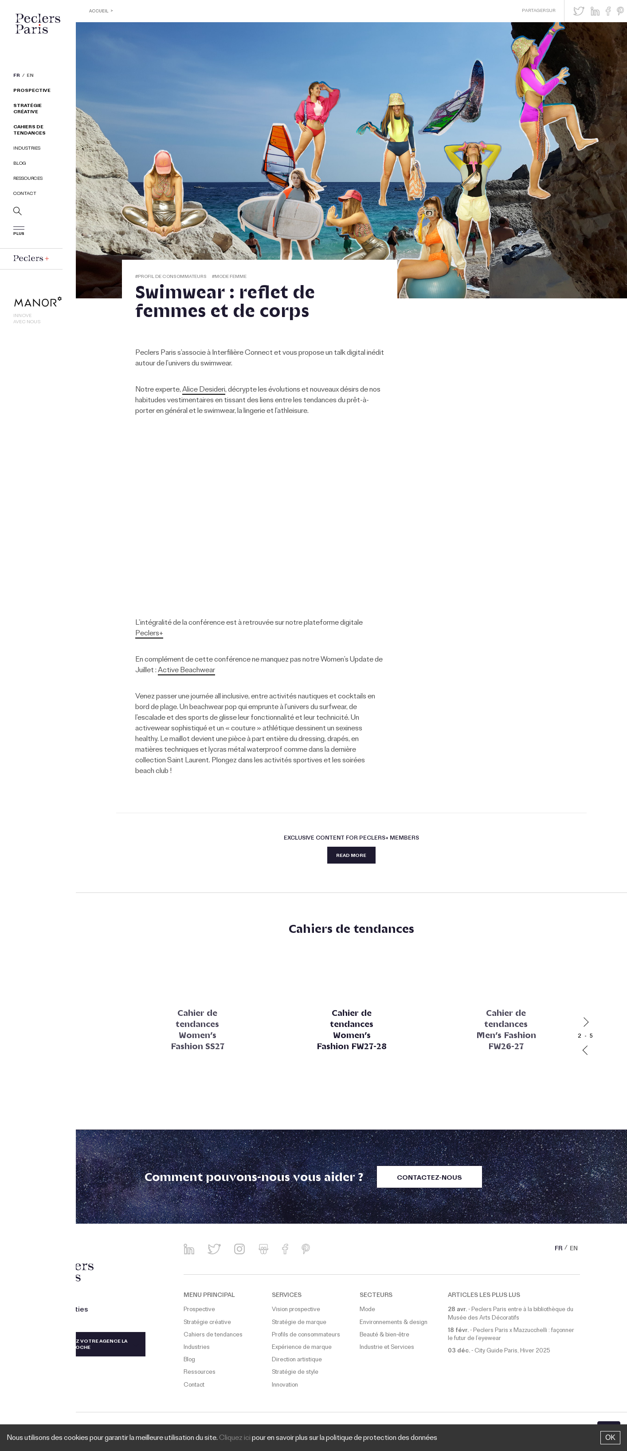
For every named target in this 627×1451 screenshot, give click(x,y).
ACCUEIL (99, 12)
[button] (578, 11)
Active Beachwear (186, 671)
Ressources (28, 180)
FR (16, 77)
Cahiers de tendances (29, 132)
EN (30, 77)
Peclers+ (149, 634)
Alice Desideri (203, 390)
